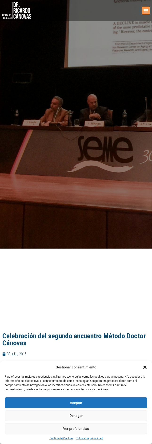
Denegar (76, 416)
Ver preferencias (76, 429)
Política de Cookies (61, 438)
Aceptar (76, 403)
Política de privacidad (89, 438)
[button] (145, 367)
